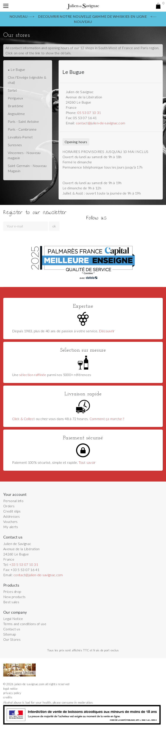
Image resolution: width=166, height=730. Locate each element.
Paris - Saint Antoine (23, 121)
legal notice (10, 688)
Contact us (11, 629)
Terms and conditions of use (24, 624)
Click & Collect (23, 419)
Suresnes (15, 145)
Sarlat (12, 90)
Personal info (13, 501)
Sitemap (9, 634)
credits (7, 697)
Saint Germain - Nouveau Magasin (27, 168)
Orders (8, 506)
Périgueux (15, 98)
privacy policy (12, 693)
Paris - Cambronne (22, 129)
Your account (15, 494)
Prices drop (12, 591)
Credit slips (12, 511)
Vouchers (10, 521)
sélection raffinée (32, 375)
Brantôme (16, 106)
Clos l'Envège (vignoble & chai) (27, 79)
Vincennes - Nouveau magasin (24, 155)
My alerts (10, 527)
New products (14, 597)
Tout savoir (87, 462)
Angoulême (16, 114)
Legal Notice (13, 618)
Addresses (11, 516)
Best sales (11, 602)
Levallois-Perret (20, 137)
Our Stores (12, 639)
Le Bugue (17, 69)
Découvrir (107, 331)
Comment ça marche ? (106, 419)
